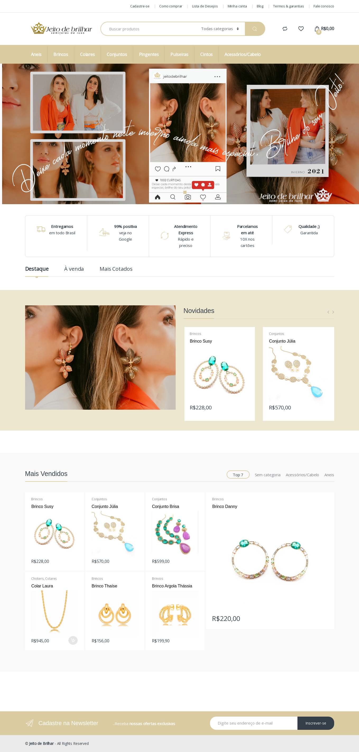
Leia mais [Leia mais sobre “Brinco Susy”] (244, 406)
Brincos (60, 54)
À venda (74, 269)
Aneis (36, 54)
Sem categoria (268, 474)
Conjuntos (117, 54)
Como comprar (170, 6)
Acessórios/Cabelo (243, 54)
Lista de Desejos (205, 6)
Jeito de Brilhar (41, 743)
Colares (87, 54)
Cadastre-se (140, 6)
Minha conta (237, 6)
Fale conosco (324, 6)
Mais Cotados (116, 269)
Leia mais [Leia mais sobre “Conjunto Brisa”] (193, 560)
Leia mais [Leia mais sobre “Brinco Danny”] (323, 617)
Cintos (206, 54)
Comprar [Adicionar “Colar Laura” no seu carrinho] (73, 640)
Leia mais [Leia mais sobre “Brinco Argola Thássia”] (193, 639)
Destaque (37, 269)
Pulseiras (179, 54)
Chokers (37, 578)
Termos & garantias (288, 6)
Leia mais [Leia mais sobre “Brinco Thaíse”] (133, 639)
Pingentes (149, 54)
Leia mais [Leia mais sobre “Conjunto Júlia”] (323, 406)
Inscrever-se (315, 723)
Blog (260, 6)
